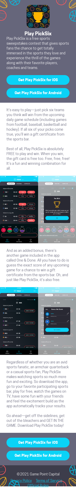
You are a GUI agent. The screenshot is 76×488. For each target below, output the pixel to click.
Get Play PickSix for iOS (38, 80)
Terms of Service (49, 480)
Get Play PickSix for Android (38, 93)
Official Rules (38, 485)
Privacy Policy (21, 480)
